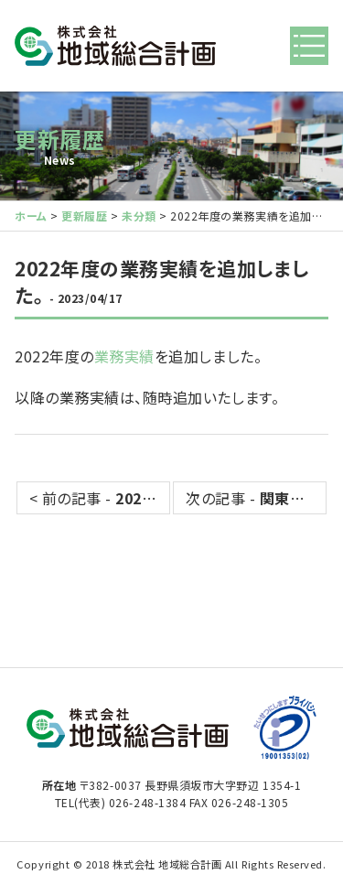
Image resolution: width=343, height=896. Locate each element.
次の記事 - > (256, 498)
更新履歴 (59, 139)
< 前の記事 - (99, 498)
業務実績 (124, 356)
